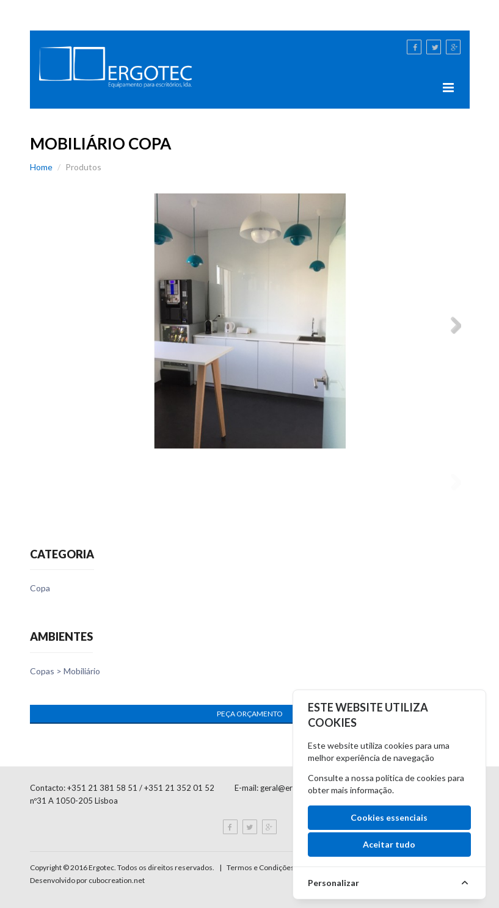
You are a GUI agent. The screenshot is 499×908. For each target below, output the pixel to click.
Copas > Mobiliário (65, 671)
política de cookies (411, 778)
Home (41, 167)
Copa (40, 588)
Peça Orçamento (250, 713)
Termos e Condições (260, 867)
